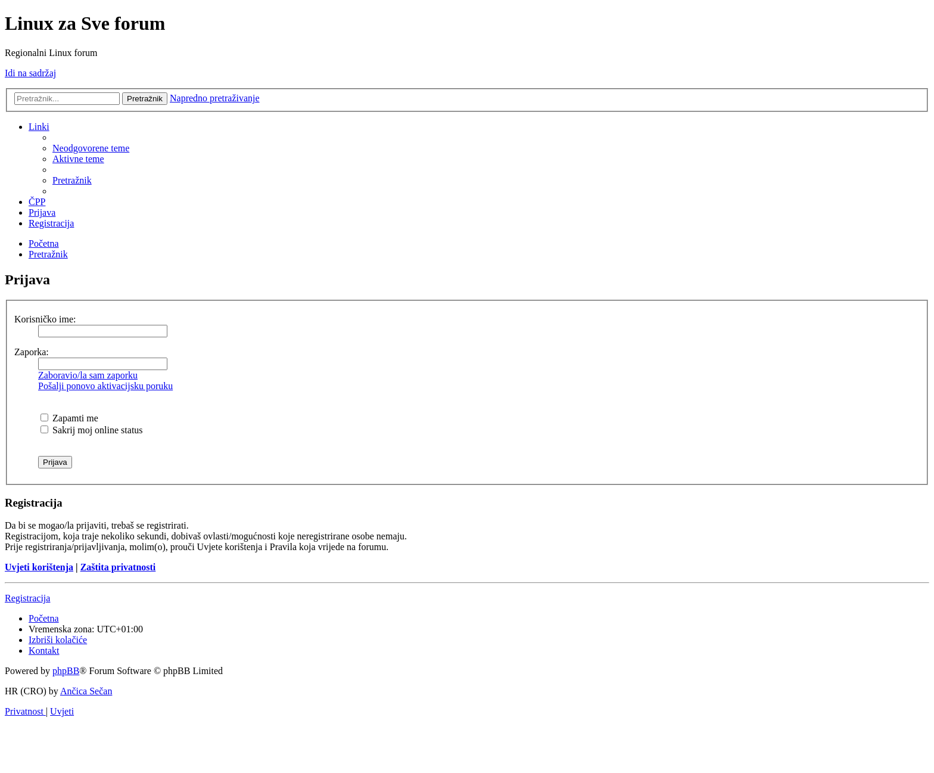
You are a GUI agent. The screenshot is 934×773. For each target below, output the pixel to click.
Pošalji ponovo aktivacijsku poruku (105, 386)
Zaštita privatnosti (118, 567)
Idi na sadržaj (30, 73)
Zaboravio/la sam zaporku (88, 375)
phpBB (65, 671)
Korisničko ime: (45, 319)
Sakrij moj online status (92, 430)
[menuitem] (90, 148)
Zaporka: (31, 352)
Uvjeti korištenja (39, 567)
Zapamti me (69, 418)
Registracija (27, 598)
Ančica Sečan (86, 691)
